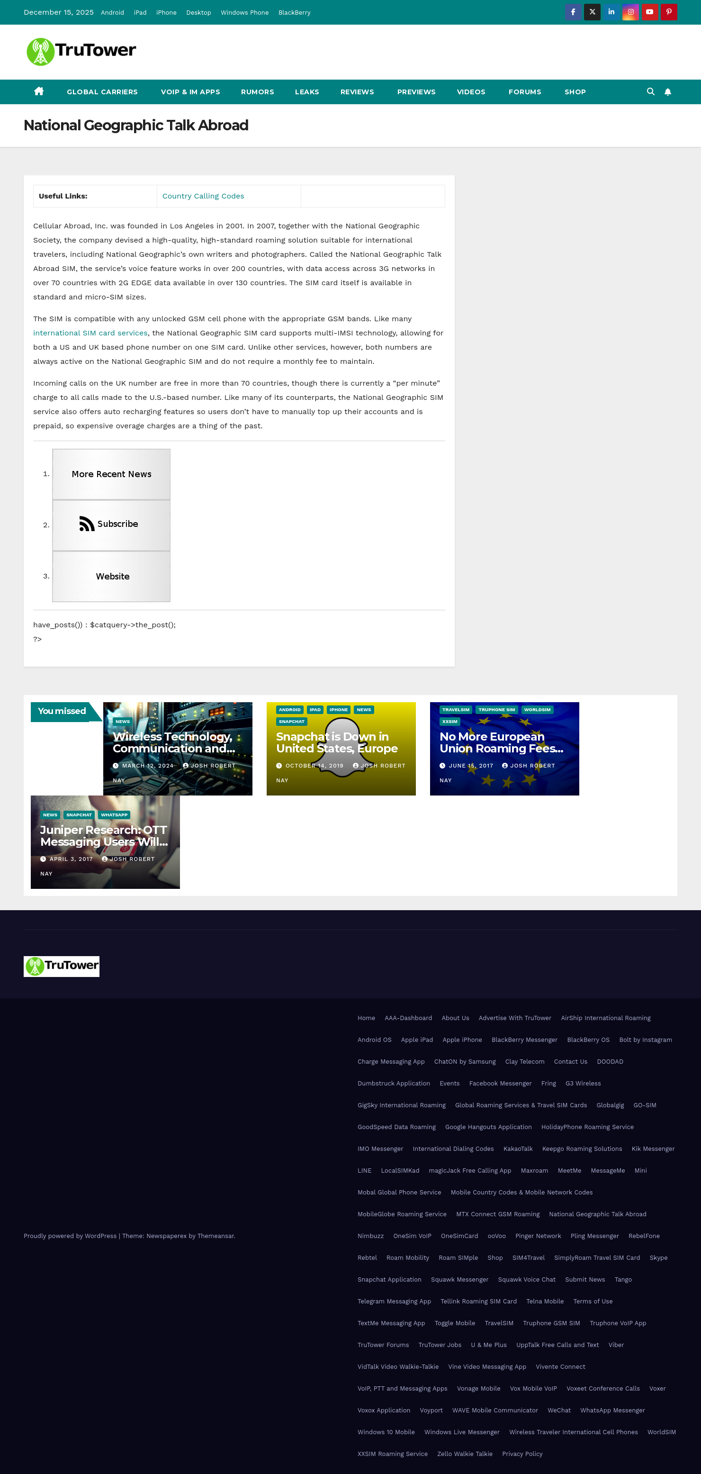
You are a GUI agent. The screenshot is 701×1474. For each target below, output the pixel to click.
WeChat (559, 1410)
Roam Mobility (407, 1257)
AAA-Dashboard (408, 1018)
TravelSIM (455, 709)
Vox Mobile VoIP (533, 1388)
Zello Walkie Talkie (465, 1453)
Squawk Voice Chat (527, 1279)
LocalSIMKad (400, 1170)
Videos (471, 92)
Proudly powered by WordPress (71, 1235)
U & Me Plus (489, 1344)
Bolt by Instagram (645, 1039)
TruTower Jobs (440, 1344)
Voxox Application (384, 1410)
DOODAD (610, 1061)
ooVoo (497, 1235)
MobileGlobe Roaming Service (402, 1214)
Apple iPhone (462, 1039)
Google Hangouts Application (488, 1126)
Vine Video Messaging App (487, 1366)
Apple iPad (417, 1039)
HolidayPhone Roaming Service (587, 1126)
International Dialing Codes (453, 1148)
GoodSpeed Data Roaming (397, 1126)
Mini (641, 1170)
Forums (524, 92)
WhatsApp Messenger (612, 1410)
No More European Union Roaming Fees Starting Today (497, 748)
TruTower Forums (383, 1344)
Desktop (198, 12)
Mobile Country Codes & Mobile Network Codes (522, 1192)
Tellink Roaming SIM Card (478, 1301)
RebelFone (644, 1235)
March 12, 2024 (149, 765)
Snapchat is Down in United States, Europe (337, 742)
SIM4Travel (528, 1257)
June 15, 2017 (472, 765)
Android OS (375, 1039)
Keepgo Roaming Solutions (582, 1148)
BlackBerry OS (588, 1039)
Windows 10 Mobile (386, 1432)
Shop (574, 92)
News (123, 721)
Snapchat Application (390, 1279)
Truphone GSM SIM (551, 1323)
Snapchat (292, 721)
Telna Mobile (545, 1301)
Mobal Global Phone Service (399, 1192)
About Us (455, 1018)
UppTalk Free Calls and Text (557, 1344)
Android (112, 12)
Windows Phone (245, 12)
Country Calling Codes (203, 195)
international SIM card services (90, 332)
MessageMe (608, 1170)
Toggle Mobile (455, 1323)
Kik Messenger (653, 1148)
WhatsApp (114, 814)
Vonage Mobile (479, 1388)
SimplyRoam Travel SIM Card (597, 1257)
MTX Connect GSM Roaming (497, 1214)
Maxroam (534, 1170)
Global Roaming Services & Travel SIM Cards (521, 1105)
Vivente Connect (560, 1366)
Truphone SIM (496, 709)
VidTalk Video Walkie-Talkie (398, 1366)
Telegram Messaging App (394, 1301)
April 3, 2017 (72, 859)
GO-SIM (644, 1105)
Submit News (585, 1279)
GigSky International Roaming (402, 1105)
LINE (364, 1170)
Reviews (358, 92)
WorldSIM (537, 709)
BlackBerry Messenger (524, 1039)
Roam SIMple (458, 1257)
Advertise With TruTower (515, 1018)
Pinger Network (538, 1235)
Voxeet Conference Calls (603, 1388)
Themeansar (216, 1235)
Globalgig (610, 1105)
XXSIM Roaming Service (393, 1453)
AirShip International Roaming (605, 1018)
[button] (651, 91)
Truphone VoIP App (618, 1323)
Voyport (431, 1410)
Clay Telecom (525, 1061)
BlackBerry (295, 12)
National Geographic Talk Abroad (598, 1214)
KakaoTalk (518, 1148)
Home (366, 1018)
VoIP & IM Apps (190, 92)
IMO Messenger (381, 1148)
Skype (659, 1257)
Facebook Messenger (500, 1083)
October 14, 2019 (316, 765)
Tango (623, 1279)
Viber (616, 1344)
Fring (548, 1083)
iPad (140, 12)
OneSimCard (459, 1235)
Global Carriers (101, 92)
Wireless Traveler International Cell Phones (573, 1432)
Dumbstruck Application (394, 1083)
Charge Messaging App (391, 1061)
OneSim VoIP (412, 1235)
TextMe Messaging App (391, 1323)
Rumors (257, 92)
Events (449, 1083)
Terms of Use (593, 1301)
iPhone (166, 12)
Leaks (307, 92)
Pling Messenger (595, 1235)
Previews (415, 92)
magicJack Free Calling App (470, 1170)
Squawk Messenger (460, 1279)
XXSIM (450, 721)
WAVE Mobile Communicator (495, 1410)
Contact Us (571, 1061)
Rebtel (367, 1257)
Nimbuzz (371, 1235)
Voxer (657, 1388)
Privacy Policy (522, 1453)
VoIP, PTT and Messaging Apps (403, 1388)
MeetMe (570, 1170)
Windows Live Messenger (462, 1432)
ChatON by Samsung (465, 1061)
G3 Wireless (583, 1083)
